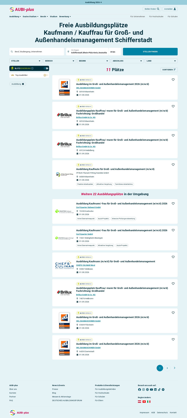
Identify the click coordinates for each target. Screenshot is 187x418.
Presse (55, 389)
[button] (15, 16)
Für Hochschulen (102, 393)
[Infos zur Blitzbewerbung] (32, 68)
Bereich (59, 61)
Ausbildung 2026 (93, 2)
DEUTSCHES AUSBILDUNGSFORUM (67, 400)
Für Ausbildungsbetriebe (105, 389)
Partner (12, 397)
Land (161, 61)
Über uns (13, 389)
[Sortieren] (169, 69)
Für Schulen (100, 397)
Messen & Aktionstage (61, 397)
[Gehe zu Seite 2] (167, 368)
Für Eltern (99, 400)
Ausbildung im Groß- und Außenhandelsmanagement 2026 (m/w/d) (112, 84)
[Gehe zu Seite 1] (160, 368)
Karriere (12, 393)
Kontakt (173, 412)
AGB (153, 412)
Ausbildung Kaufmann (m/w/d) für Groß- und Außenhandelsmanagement (115, 261)
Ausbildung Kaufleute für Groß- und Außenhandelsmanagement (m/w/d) (115, 169)
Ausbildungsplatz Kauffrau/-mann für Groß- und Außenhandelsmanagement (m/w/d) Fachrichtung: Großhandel (122, 112)
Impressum (144, 412)
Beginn (93, 61)
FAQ (11, 400)
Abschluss (127, 61)
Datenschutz (162, 412)
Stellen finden (150, 52)
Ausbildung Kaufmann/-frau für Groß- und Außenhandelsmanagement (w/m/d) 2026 (121, 203)
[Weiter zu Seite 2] (174, 368)
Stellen (25, 61)
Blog (54, 393)
